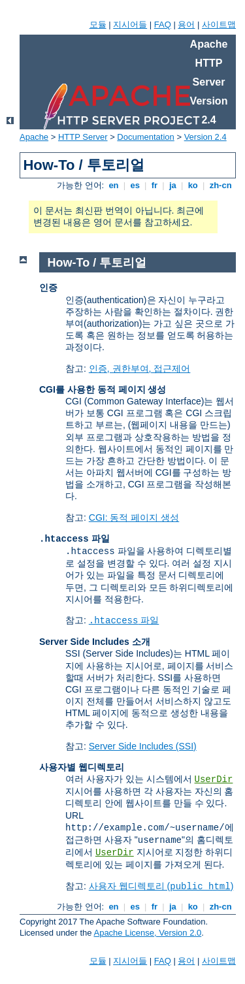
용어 (186, 24)
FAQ (162, 24)
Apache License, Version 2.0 (147, 933)
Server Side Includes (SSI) (143, 746)
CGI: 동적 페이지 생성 (134, 517)
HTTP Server (83, 137)
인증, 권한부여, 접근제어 (140, 368)
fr (154, 185)
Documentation (145, 137)
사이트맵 (219, 24)
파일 (124, 620)
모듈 (98, 24)
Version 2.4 (205, 137)
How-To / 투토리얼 (97, 262)
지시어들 (130, 24)
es (135, 185)
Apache (34, 137)
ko (193, 185)
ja (172, 185)
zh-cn (220, 185)
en (113, 185)
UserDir (214, 779)
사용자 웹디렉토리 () (161, 886)
